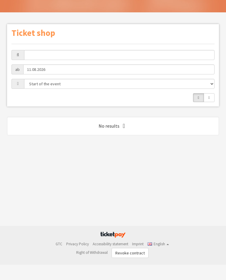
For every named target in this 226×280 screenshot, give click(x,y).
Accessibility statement (110, 243)
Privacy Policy (77, 243)
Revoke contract (130, 253)
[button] (158, 243)
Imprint (138, 243)
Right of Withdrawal (92, 252)
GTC (59, 243)
